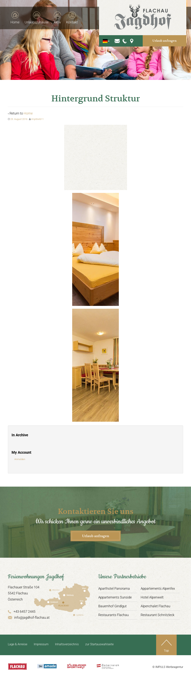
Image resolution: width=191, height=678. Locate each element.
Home (28, 113)
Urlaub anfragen (167, 36)
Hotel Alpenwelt (152, 597)
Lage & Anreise (17, 644)
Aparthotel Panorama (114, 588)
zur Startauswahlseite (99, 644)
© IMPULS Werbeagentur (167, 667)
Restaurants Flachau (113, 615)
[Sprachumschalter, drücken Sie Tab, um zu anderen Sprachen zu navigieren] (116, 36)
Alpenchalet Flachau (155, 606)
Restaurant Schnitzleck (157, 615)
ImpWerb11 (37, 119)
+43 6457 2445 (21, 611)
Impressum (41, 644)
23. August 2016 (18, 119)
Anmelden (19, 459)
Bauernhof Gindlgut (112, 606)
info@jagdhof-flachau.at (29, 617)
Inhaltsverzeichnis (67, 644)
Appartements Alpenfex (158, 588)
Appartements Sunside (115, 597)
